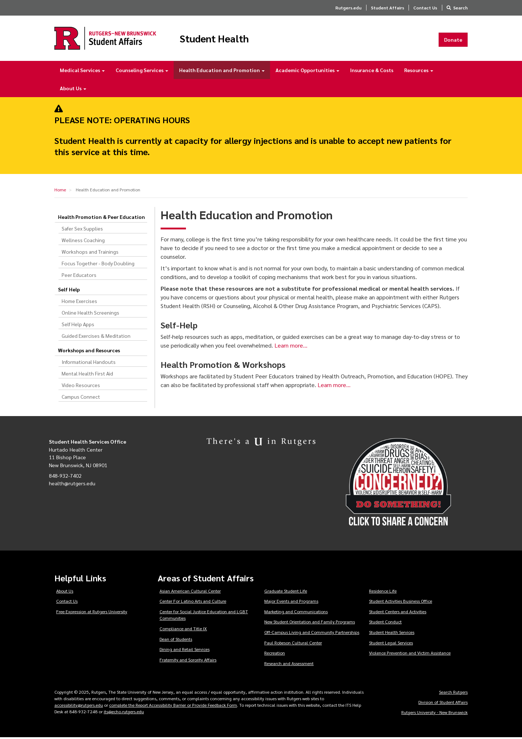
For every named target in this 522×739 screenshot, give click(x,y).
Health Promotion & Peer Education (101, 218)
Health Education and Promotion (222, 71)
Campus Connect (81, 398)
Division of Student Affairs (443, 703)
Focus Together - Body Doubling (98, 265)
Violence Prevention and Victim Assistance (410, 654)
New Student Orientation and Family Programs (309, 623)
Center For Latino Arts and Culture (193, 603)
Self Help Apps (78, 326)
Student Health (222, 39)
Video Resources (81, 386)
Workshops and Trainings (90, 253)
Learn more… (290, 347)
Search (460, 8)
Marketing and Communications (296, 613)
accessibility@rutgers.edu (78, 706)
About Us (73, 90)
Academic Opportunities (307, 71)
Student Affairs (387, 8)
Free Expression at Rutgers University (91, 613)
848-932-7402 (65, 477)
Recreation (274, 654)
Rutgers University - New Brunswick (434, 714)
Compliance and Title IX (183, 630)
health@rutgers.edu (72, 485)
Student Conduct (385, 623)
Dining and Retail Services (185, 651)
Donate (453, 40)
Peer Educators (79, 276)
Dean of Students (176, 640)
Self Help (69, 291)
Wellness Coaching (83, 241)
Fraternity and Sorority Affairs (188, 661)
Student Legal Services (391, 644)
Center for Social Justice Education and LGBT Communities (204, 616)
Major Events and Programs (291, 603)
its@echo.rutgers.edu (124, 713)
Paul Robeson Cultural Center (293, 644)
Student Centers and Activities (397, 613)
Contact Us (425, 8)
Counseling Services (142, 71)
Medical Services (82, 71)
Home (60, 191)
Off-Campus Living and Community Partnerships (311, 634)
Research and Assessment (289, 665)
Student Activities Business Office (400, 603)
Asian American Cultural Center (190, 592)
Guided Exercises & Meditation (96, 337)
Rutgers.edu (348, 8)
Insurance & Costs (371, 71)
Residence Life (383, 592)
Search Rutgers (453, 693)
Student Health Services (391, 634)
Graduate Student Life (285, 592)
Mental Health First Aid (87, 375)
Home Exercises (79, 302)
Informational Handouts (89, 363)
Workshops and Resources (89, 352)
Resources (418, 71)
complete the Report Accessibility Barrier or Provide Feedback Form (173, 706)
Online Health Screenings (90, 314)
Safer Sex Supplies (82, 230)
